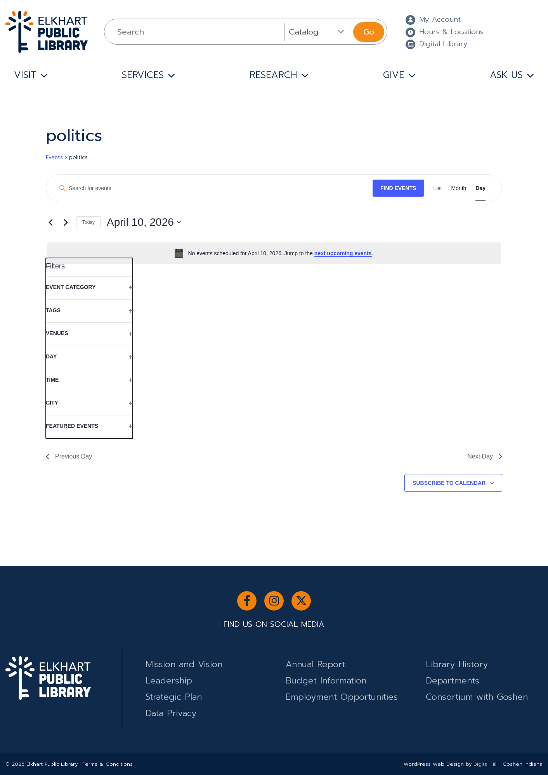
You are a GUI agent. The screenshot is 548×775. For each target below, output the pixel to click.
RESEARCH (273, 75)
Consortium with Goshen (477, 696)
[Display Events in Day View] (480, 188)
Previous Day (69, 456)
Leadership (169, 680)
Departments (452, 680)
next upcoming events (343, 253)
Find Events (398, 188)
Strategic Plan (174, 696)
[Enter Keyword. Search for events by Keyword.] (213, 188)
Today (88, 222)
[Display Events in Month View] (458, 188)
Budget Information (326, 680)
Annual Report (315, 664)
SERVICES (143, 75)
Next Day (484, 456)
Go (368, 32)
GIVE (393, 75)
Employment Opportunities (342, 696)
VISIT (25, 75)
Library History (457, 664)
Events (54, 157)
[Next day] (65, 222)
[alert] (274, 253)
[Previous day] (50, 222)
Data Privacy (171, 713)
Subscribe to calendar (449, 483)
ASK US (506, 75)
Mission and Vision (184, 664)
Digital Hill (485, 764)
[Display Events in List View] (438, 188)
